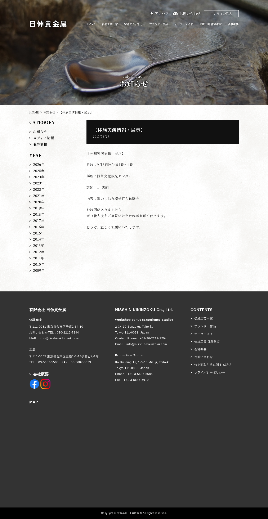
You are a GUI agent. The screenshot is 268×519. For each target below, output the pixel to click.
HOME (91, 24)
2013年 (38, 245)
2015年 (39, 233)
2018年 (39, 214)
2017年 (39, 220)
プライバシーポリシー (209, 372)
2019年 (39, 208)
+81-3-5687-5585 (140, 374)
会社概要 (233, 24)
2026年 (39, 164)
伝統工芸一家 (110, 24)
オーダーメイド (183, 24)
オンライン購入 (221, 13)
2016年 (39, 226)
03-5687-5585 (48, 362)
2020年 (39, 202)
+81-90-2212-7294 (153, 338)
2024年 (39, 176)
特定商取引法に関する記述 (213, 364)
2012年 (39, 251)
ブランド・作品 (158, 24)
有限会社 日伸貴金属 (47, 310)
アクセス (162, 13)
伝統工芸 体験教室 (210, 24)
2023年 (39, 183)
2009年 (39, 270)
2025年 (39, 170)
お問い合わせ (190, 13)
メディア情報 (43, 137)
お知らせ (49, 112)
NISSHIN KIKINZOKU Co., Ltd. (144, 310)
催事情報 (40, 144)
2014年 (39, 239)
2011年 (38, 258)
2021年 (39, 195)
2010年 (39, 264)
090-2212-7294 (68, 332)
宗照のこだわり (133, 24)
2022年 (39, 189)
